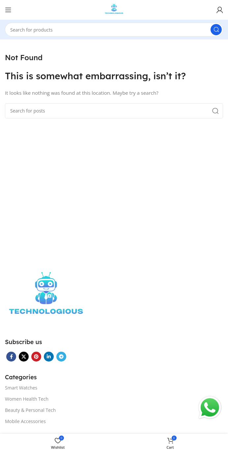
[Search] (114, 30)
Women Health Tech (26, 399)
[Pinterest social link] (36, 357)
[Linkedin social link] (49, 357)
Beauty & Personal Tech (30, 410)
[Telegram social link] (61, 357)
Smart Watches (21, 388)
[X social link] (24, 357)
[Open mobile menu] (8, 9)
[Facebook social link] (11, 357)
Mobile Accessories (25, 421)
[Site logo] (114, 9)
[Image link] (46, 297)
